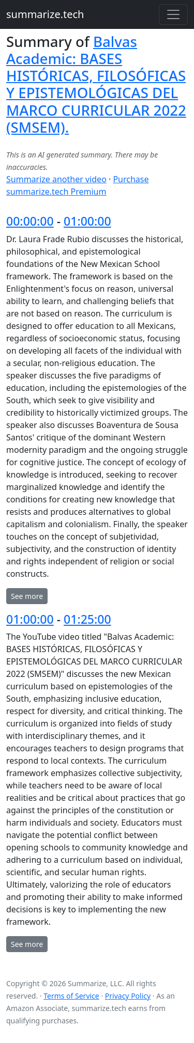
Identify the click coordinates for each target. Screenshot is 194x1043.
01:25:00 (87, 619)
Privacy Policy (128, 996)
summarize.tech (45, 14)
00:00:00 (30, 221)
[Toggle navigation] (173, 14)
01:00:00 (87, 221)
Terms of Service (71, 996)
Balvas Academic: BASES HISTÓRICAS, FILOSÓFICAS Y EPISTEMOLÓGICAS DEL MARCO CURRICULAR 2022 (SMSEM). (96, 84)
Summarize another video (56, 179)
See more (27, 596)
